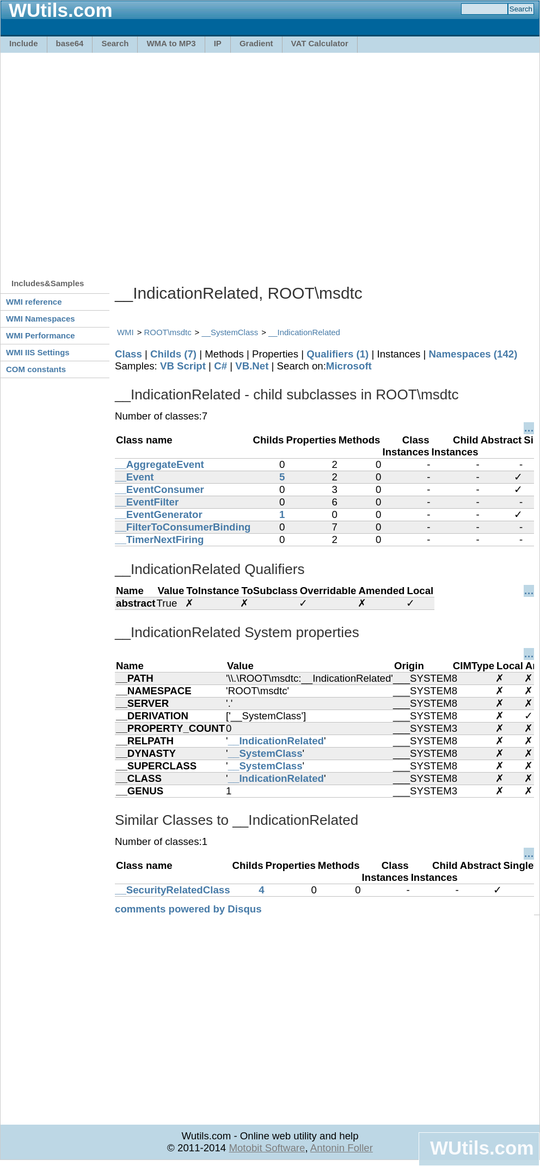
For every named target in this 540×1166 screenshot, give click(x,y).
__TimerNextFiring (159, 539)
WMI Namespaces (40, 318)
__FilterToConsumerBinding (182, 527)
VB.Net (251, 366)
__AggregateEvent (159, 464)
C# (220, 366)
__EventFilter (147, 502)
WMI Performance (40, 335)
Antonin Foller (341, 1147)
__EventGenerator (158, 514)
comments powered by (188, 909)
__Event (134, 477)
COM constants (36, 369)
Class (128, 354)
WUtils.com (481, 1147)
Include (23, 43)
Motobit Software (267, 1147)
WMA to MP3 (170, 43)
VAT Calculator (319, 43)
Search (114, 43)
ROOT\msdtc (168, 332)
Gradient (256, 43)
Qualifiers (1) (337, 354)
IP (218, 43)
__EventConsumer (159, 489)
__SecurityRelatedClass (172, 890)
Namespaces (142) (473, 354)
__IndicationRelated (304, 332)
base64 (70, 43)
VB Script (183, 366)
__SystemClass (229, 332)
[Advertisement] (102, 160)
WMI (125, 332)
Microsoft (349, 366)
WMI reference (34, 301)
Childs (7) (173, 354)
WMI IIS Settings (38, 352)
